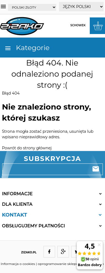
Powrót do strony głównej (27, 147)
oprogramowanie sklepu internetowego (71, 264)
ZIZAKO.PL (29, 252)
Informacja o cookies (18, 264)
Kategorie (27, 47)
